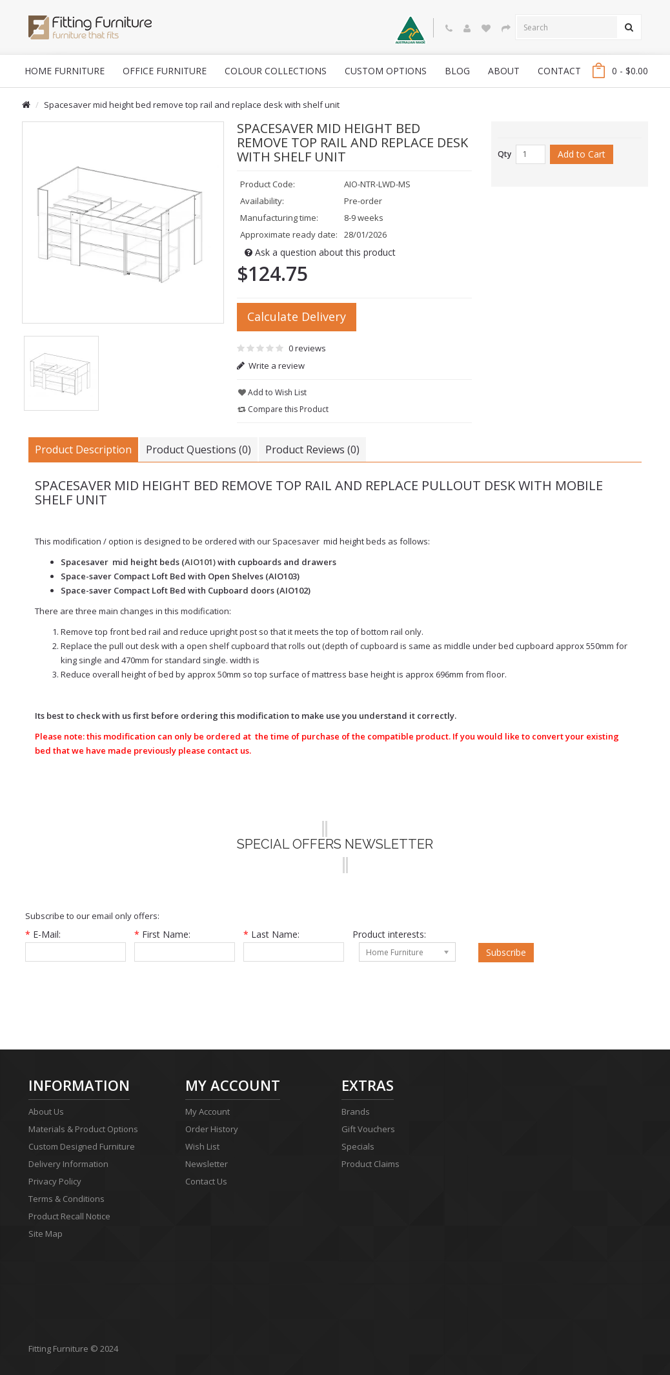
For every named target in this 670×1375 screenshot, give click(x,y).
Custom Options (386, 71)
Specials (357, 1146)
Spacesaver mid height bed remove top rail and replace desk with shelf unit (192, 104)
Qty (504, 154)
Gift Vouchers (368, 1129)
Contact (559, 71)
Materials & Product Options (83, 1129)
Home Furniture (65, 71)
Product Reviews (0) (312, 449)
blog (457, 71)
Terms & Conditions (66, 1198)
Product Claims (370, 1164)
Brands (355, 1111)
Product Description (83, 449)
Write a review (271, 365)
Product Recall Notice (69, 1216)
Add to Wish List (272, 392)
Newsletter (206, 1164)
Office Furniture (165, 71)
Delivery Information (68, 1164)
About (504, 71)
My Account (207, 1111)
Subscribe (506, 952)
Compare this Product (283, 409)
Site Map (45, 1233)
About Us (46, 1111)
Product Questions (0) (198, 449)
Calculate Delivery (296, 316)
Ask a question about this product (320, 252)
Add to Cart (581, 154)
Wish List (202, 1146)
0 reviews (307, 348)
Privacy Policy (54, 1181)
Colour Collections (276, 71)
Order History (211, 1129)
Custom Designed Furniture (81, 1146)
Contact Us (206, 1181)
